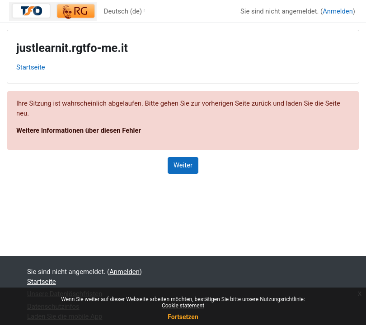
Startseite (30, 67)
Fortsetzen (183, 316)
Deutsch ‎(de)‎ (123, 11)
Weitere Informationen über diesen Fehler (78, 130)
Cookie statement (183, 305)
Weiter (183, 165)
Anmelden (338, 11)
